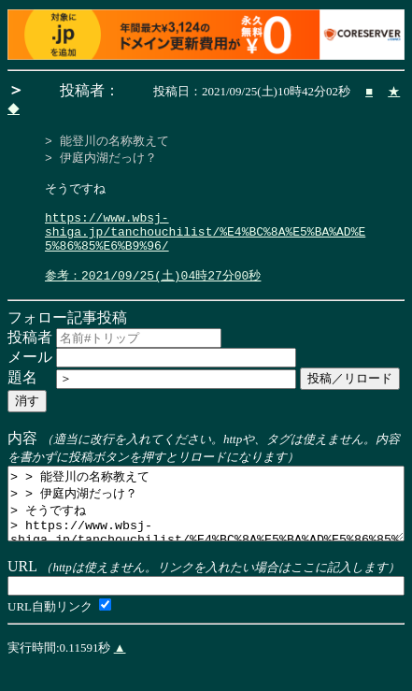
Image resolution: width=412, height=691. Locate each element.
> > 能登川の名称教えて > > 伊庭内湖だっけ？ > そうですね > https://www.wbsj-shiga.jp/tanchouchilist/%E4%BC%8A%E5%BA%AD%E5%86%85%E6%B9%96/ (206, 531)
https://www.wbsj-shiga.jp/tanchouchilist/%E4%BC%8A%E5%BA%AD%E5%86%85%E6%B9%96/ (205, 245)
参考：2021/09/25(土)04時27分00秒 (153, 295)
